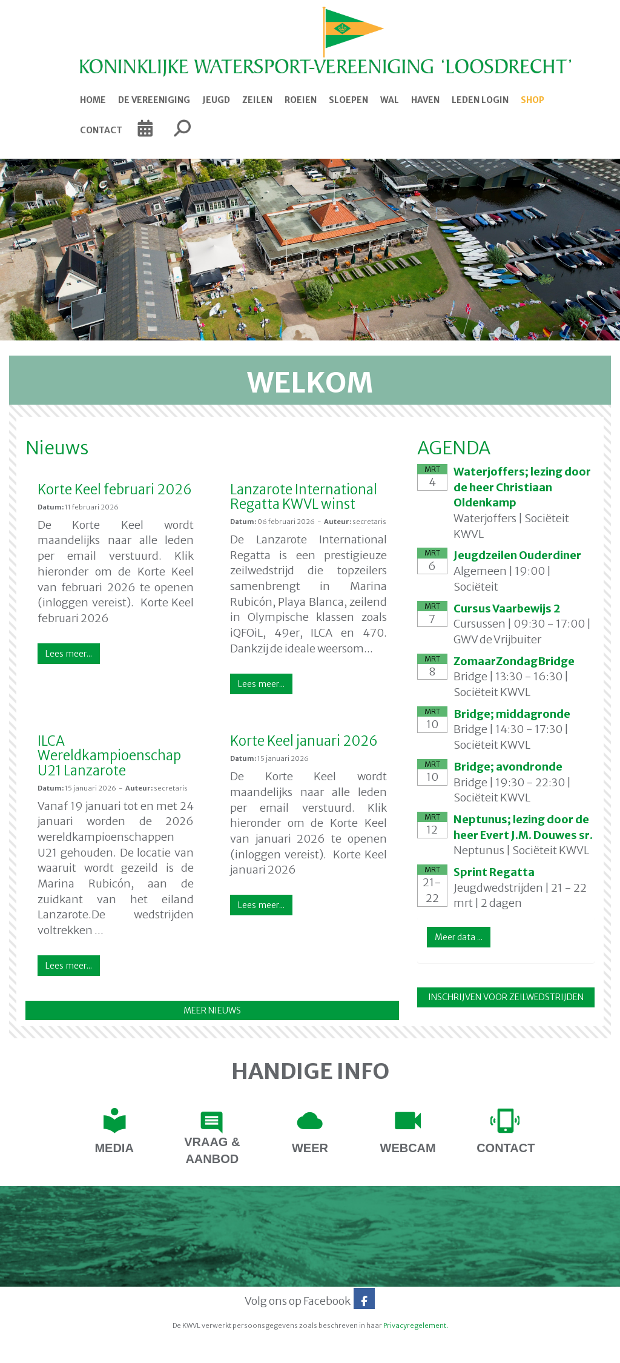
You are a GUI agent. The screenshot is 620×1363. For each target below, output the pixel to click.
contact (506, 1148)
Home (93, 100)
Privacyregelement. (415, 1325)
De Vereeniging (154, 100)
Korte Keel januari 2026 (304, 740)
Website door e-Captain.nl (53, 1350)
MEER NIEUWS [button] (212, 1010)
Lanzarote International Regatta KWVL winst (303, 496)
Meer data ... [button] (459, 937)
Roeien (301, 100)
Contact (101, 130)
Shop (532, 100)
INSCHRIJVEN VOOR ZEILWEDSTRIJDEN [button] (506, 997)
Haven (425, 100)
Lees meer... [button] (68, 653)
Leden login (480, 100)
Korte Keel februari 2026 (115, 489)
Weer (310, 1148)
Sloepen (348, 100)
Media (113, 1148)
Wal (389, 100)
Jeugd (216, 100)
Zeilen (257, 100)
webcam (408, 1148)
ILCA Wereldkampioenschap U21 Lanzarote (109, 755)
